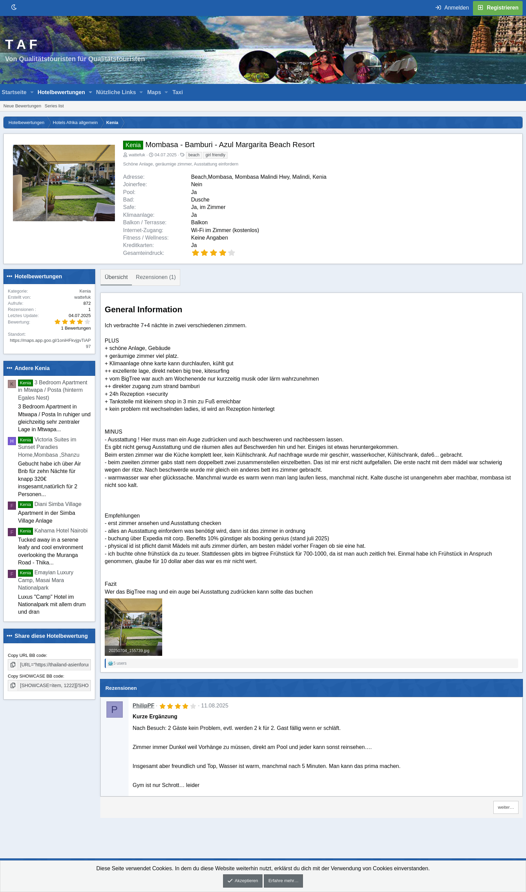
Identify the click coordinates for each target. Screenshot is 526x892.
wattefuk (137, 154)
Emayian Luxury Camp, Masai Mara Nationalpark (45, 580)
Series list (54, 105)
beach (194, 155)
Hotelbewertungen (61, 92)
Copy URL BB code (27, 655)
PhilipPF (143, 706)
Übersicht (116, 277)
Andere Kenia (32, 368)
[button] (32, 92)
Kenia (85, 291)
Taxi (177, 92)
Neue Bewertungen (22, 105)
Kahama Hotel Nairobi (53, 531)
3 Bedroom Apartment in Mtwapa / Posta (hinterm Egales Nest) (52, 390)
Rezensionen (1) (156, 277)
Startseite (14, 92)
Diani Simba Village (50, 504)
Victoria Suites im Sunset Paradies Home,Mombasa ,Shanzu (49, 447)
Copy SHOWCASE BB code (35, 675)
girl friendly (215, 155)
